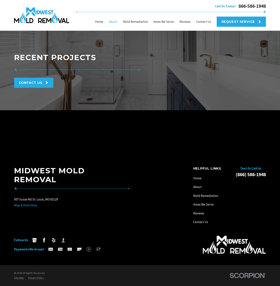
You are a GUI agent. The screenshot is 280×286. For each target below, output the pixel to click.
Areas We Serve (203, 204)
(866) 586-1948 (251, 174)
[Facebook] (44, 240)
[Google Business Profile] (34, 240)
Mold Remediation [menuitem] (135, 22)
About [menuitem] (113, 22)
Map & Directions (25, 205)
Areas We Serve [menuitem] (163, 22)
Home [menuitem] (99, 22)
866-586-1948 (252, 6)
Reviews (198, 213)
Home (197, 178)
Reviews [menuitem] (185, 22)
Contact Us (200, 222)
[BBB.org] (63, 240)
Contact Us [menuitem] (203, 22)
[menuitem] (19, 277)
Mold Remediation (205, 196)
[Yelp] (53, 240)
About (197, 187)
